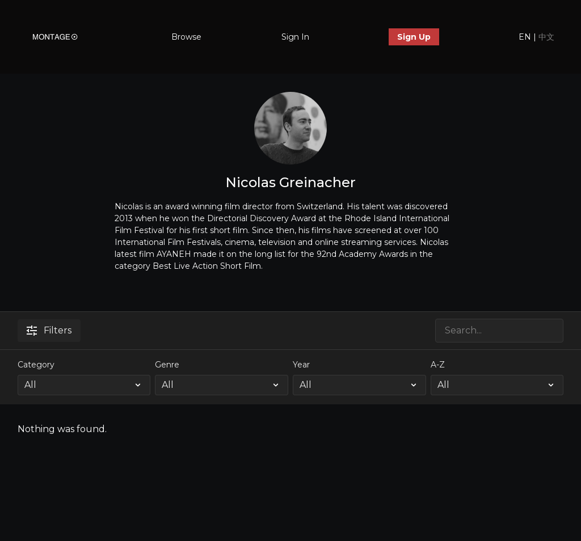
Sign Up (414, 37)
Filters (49, 330)
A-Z (438, 365)
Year (301, 365)
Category (36, 365)
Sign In (295, 37)
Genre (167, 365)
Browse (186, 37)
